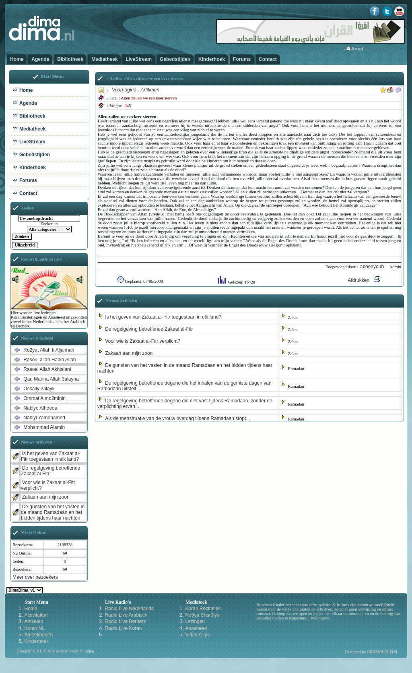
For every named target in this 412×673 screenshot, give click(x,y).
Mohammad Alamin (44, 427)
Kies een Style (24, 590)
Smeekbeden (38, 635)
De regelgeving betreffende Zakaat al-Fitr (149, 329)
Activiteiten (35, 615)
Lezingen (195, 621)
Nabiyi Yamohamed (44, 417)
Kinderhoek (211, 59)
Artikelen (149, 90)
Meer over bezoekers (35, 577)
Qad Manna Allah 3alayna (50, 379)
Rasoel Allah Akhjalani (47, 369)
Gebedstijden (175, 59)
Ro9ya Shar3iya (202, 615)
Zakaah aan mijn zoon (128, 353)
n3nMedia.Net (382, 651)
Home (16, 59)
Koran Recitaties (202, 608)
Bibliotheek (70, 59)
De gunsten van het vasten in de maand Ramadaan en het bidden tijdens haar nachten (52, 512)
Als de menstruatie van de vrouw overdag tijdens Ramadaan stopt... (177, 418)
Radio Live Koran (123, 628)
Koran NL (34, 628)
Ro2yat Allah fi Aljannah (48, 350)
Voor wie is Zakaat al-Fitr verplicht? (142, 341)
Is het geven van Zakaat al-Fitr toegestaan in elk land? (163, 317)
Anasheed (196, 628)
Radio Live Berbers (125, 621)
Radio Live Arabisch (126, 615)
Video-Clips (197, 635)
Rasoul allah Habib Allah (49, 359)
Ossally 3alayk (38, 388)
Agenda (40, 59)
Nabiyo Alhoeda (40, 408)
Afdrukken (358, 280)
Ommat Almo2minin (44, 398)
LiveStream (139, 59)
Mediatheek (104, 59)
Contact (268, 59)
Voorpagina (124, 90)
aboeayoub (372, 266)
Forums (242, 59)
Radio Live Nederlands (129, 608)
